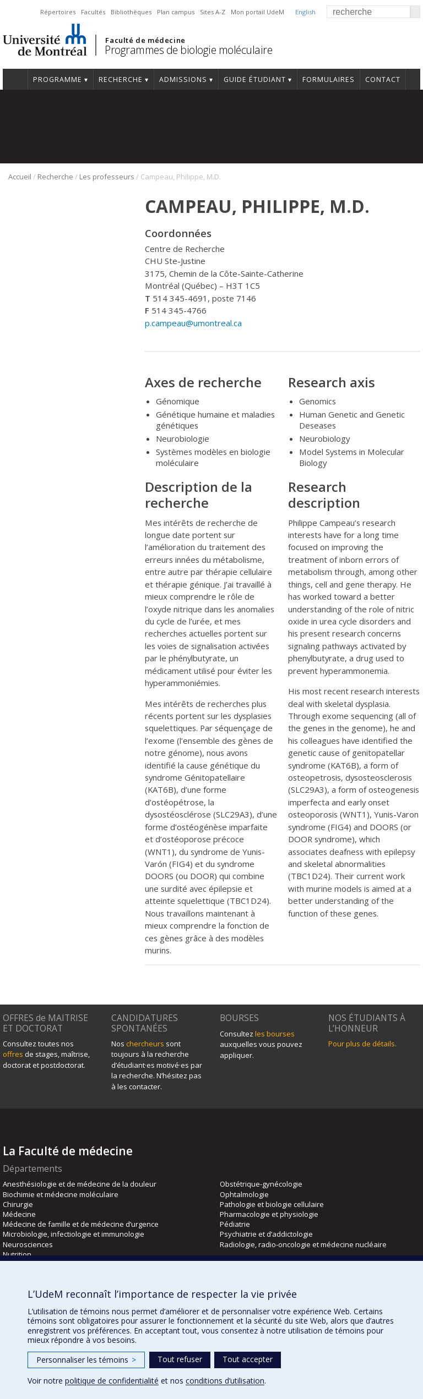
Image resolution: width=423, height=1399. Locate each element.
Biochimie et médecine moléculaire (60, 1194)
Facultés (93, 12)
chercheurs (145, 1044)
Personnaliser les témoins (86, 1359)
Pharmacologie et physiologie (269, 1214)
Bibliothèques (131, 12)
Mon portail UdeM (257, 12)
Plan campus (175, 12)
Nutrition (17, 1254)
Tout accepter (248, 1359)
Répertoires (57, 12)
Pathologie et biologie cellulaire (272, 1204)
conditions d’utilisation (225, 1380)
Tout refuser (180, 1359)
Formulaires (328, 79)
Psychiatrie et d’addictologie (266, 1234)
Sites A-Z (212, 12)
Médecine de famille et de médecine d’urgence (81, 1224)
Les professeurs (106, 177)
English (305, 12)
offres (13, 1054)
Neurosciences (28, 1244)
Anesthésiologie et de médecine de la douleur (79, 1184)
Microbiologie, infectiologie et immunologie (73, 1234)
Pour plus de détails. (362, 1044)
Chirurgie (18, 1204)
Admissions (183, 79)
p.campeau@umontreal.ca (193, 322)
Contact (382, 79)
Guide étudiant (255, 79)
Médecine (19, 1214)
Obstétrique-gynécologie (261, 1184)
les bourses (275, 1034)
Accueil (15, 79)
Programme (57, 79)
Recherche (121, 79)
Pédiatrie (235, 1224)
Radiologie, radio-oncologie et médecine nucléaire (303, 1244)
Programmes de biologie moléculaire (188, 49)
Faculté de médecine (145, 40)
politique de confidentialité (112, 1380)
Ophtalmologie (244, 1194)
